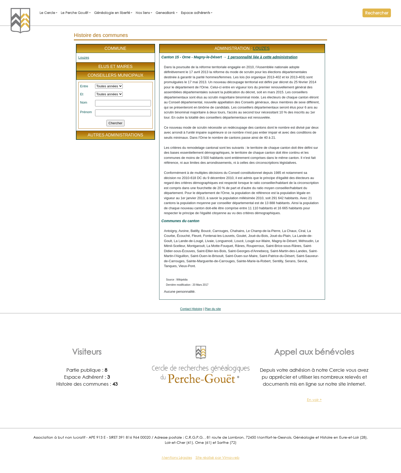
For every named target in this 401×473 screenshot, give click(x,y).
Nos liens (143, 13)
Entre (84, 86)
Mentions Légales (177, 457)
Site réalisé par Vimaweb (218, 457)
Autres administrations (115, 135)
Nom (83, 102)
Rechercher (376, 12)
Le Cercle (47, 13)
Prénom (86, 112)
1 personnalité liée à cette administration (262, 57)
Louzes (83, 57)
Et (81, 94)
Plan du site (213, 309)
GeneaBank (165, 13)
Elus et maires (115, 66)
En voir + (314, 399)
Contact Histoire (191, 309)
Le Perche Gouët (74, 13)
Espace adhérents (195, 13)
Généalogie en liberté (112, 13)
